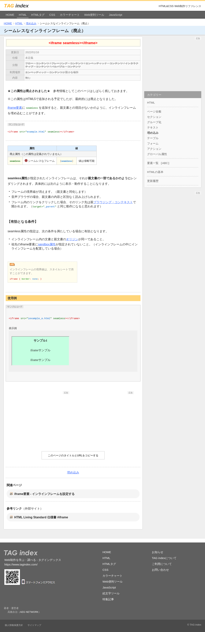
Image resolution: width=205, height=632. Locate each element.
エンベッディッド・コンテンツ (104, 63)
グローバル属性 (157, 154)
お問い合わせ (160, 569)
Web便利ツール (94, 14)
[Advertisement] (40, 418)
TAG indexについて (164, 558)
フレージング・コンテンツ (67, 63)
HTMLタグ (38, 14)
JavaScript (115, 14)
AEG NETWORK (29, 612)
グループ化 (154, 122)
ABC (165, 163)
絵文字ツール (111, 593)
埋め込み (31, 23)
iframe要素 (15, 107)
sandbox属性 (47, 244)
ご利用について (162, 563)
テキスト (152, 127)
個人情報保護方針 (14, 625)
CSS (52, 14)
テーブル (152, 138)
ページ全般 (154, 111)
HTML (23, 14)
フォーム (152, 143)
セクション (154, 116)
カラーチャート (70, 14)
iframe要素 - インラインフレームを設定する (44, 494)
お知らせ (157, 552)
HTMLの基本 (155, 172)
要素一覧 (152, 163)
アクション (154, 148)
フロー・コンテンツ (37, 63)
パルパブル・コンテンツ (66, 66)
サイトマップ (34, 625)
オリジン (72, 239)
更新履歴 (152, 180)
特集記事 (108, 599)
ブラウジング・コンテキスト (113, 202)
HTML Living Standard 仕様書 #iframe (41, 517)
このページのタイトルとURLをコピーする (73, 455)
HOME (10, 14)
